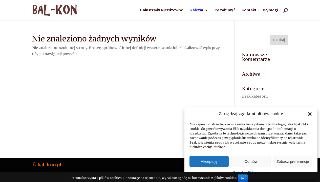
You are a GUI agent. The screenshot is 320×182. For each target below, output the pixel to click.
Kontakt (249, 10)
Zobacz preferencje (292, 161)
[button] (309, 114)
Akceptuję (209, 161)
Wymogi (270, 10)
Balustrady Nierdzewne (161, 10)
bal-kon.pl (49, 165)
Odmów (251, 161)
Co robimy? (225, 10)
